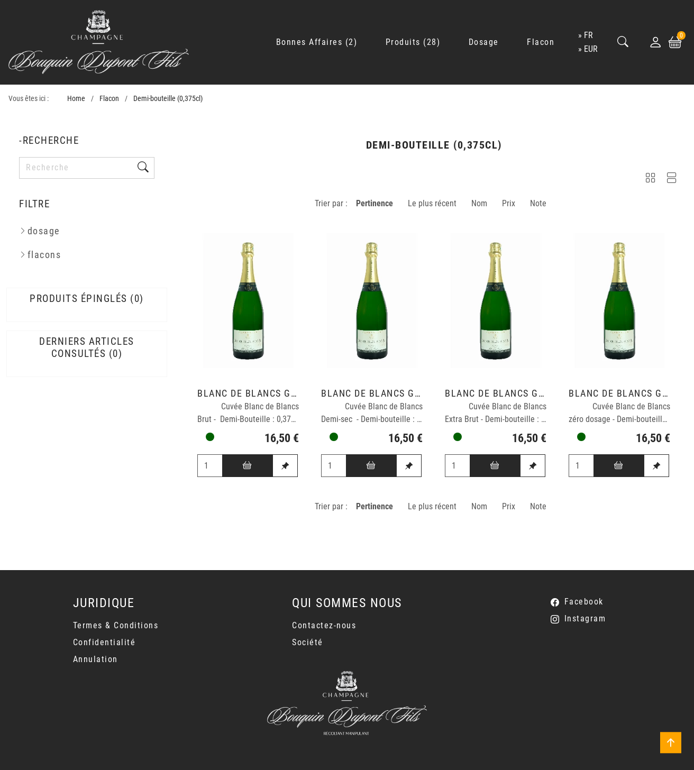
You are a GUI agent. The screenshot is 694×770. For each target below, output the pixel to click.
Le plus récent (432, 203)
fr (588, 35)
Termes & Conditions (116, 625)
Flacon (109, 98)
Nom (479, 203)
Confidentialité (104, 642)
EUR (591, 49)
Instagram (585, 618)
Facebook (584, 602)
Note (538, 203)
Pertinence (374, 203)
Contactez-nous (324, 625)
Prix (508, 203)
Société (307, 642)
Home (76, 98)
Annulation (95, 659)
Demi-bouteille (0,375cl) (168, 98)
